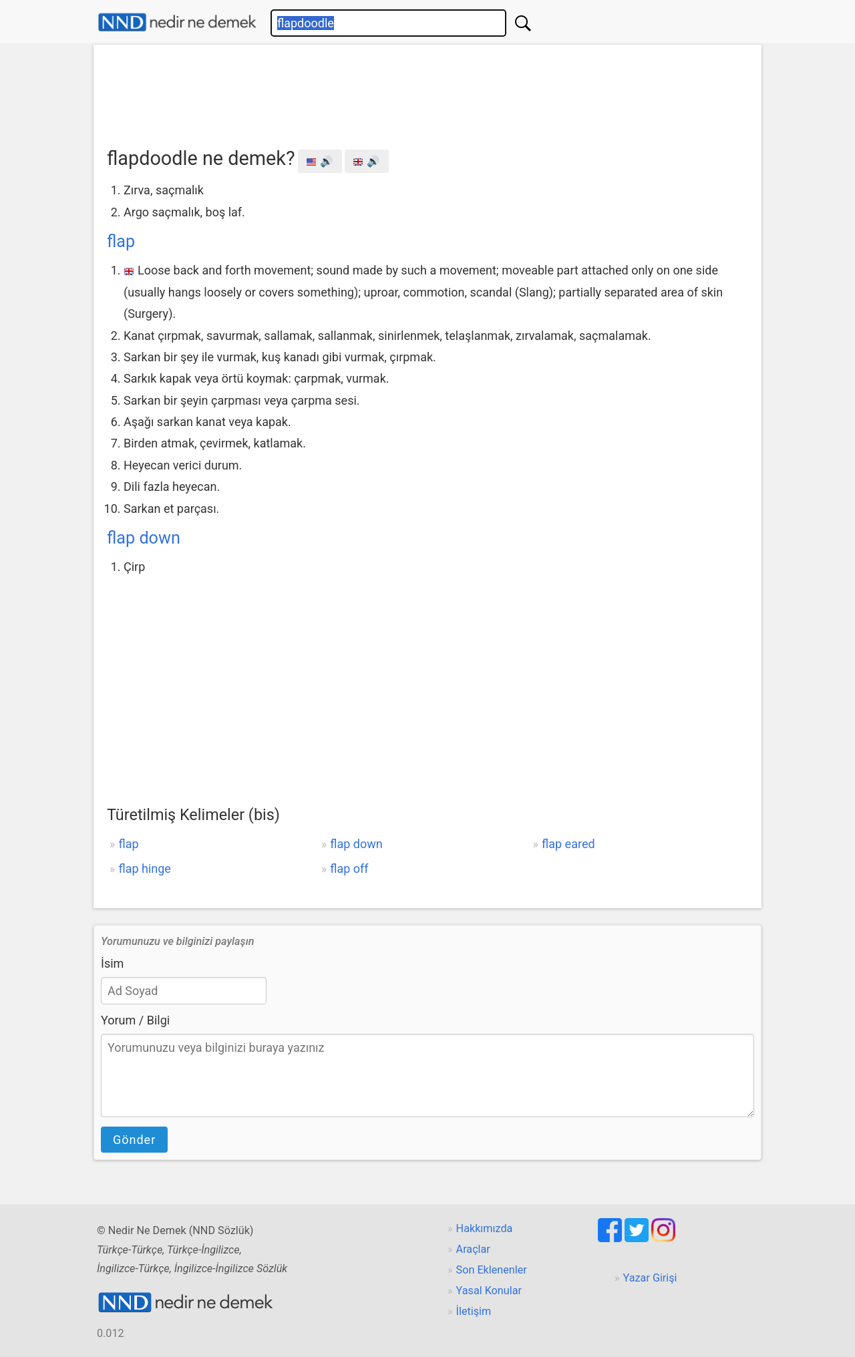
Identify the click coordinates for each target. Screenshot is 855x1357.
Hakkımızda (484, 1228)
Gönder (134, 1140)
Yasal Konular (489, 1290)
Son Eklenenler (491, 1270)
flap (121, 241)
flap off (349, 868)
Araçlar (473, 1249)
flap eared (568, 844)
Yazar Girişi (650, 1278)
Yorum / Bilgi (135, 1020)
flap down (143, 538)
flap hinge (144, 868)
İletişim (474, 1311)
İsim (112, 963)
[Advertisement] (427, 91)
